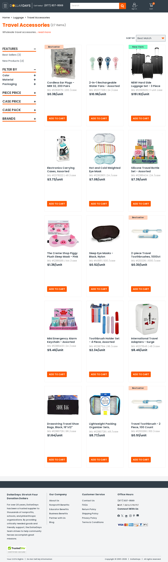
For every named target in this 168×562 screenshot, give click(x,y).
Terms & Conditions (93, 522)
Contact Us (88, 500)
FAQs (85, 504)
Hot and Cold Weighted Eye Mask (104, 169)
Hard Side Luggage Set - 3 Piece (145, 84)
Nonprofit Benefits (59, 504)
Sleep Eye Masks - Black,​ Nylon (101, 254)
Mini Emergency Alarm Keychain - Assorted (62, 340)
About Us (54, 500)
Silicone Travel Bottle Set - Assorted (145, 169)
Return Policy (89, 509)
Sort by (130, 38)
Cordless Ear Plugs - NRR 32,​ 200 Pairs (60, 84)
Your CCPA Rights (15, 559)
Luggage (18, 17)
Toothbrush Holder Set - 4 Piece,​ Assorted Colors (104, 340)
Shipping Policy (90, 513)
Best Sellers (11, 54)
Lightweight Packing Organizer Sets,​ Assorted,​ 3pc (102, 425)
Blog (51, 522)
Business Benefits (58, 513)
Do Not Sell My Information (39, 559)
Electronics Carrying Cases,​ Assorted (60, 169)
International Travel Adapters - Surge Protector (144, 340)
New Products (13, 60)
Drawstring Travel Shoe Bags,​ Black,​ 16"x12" (63, 425)
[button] (134, 6)
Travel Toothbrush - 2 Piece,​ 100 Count (145, 425)
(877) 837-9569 (125, 500)
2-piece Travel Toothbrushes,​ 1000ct (145, 254)
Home (6, 17)
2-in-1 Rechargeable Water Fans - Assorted (104, 84)
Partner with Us (57, 518)
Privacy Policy (89, 518)
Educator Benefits (59, 509)
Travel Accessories (38, 17)
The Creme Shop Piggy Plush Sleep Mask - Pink (62, 254)
